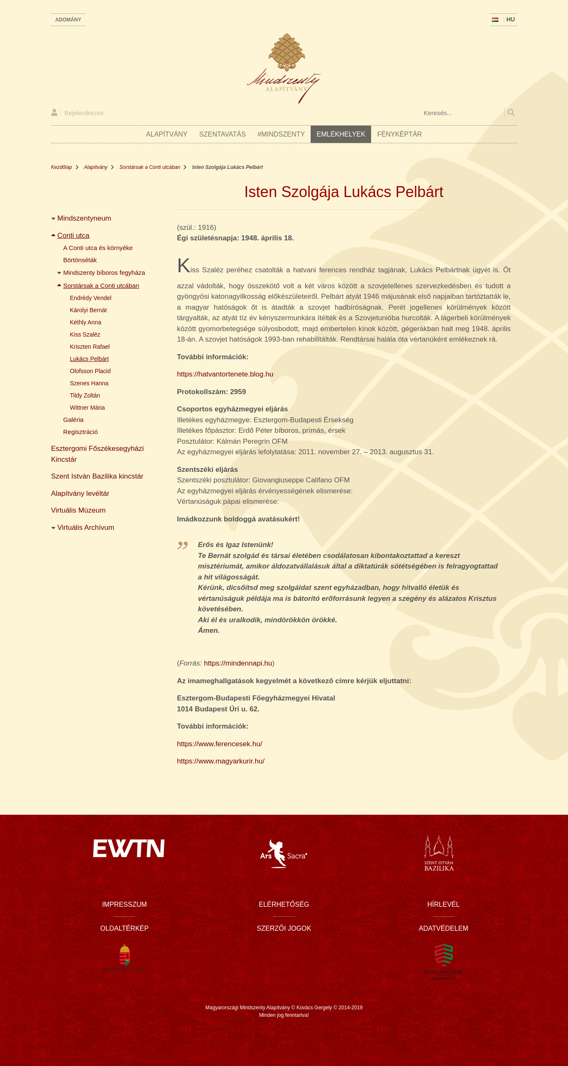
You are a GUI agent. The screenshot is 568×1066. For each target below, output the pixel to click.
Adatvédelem (444, 928)
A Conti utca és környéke (98, 247)
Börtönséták (80, 259)
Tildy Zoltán (85, 395)
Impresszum (124, 904)
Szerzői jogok (284, 928)
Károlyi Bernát (88, 310)
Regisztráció (80, 431)
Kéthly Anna (86, 322)
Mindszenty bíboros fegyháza (104, 272)
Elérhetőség (284, 904)
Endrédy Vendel (91, 298)
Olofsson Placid (90, 371)
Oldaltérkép (124, 928)
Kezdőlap (61, 167)
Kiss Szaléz (85, 334)
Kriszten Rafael (90, 346)
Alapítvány (167, 134)
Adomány (68, 20)
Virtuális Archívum (86, 528)
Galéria (73, 419)
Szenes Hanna (89, 383)
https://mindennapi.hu (238, 663)
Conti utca (74, 236)
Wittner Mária (87, 407)
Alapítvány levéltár (80, 493)
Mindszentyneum (85, 218)
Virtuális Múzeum (78, 510)
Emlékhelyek (341, 134)
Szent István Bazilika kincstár (97, 476)
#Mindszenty (281, 134)
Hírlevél (443, 904)
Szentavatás (222, 134)
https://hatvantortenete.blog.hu (225, 374)
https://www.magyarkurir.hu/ (221, 761)
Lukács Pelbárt (89, 358)
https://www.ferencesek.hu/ (219, 744)
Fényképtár (399, 134)
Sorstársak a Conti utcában (150, 167)
